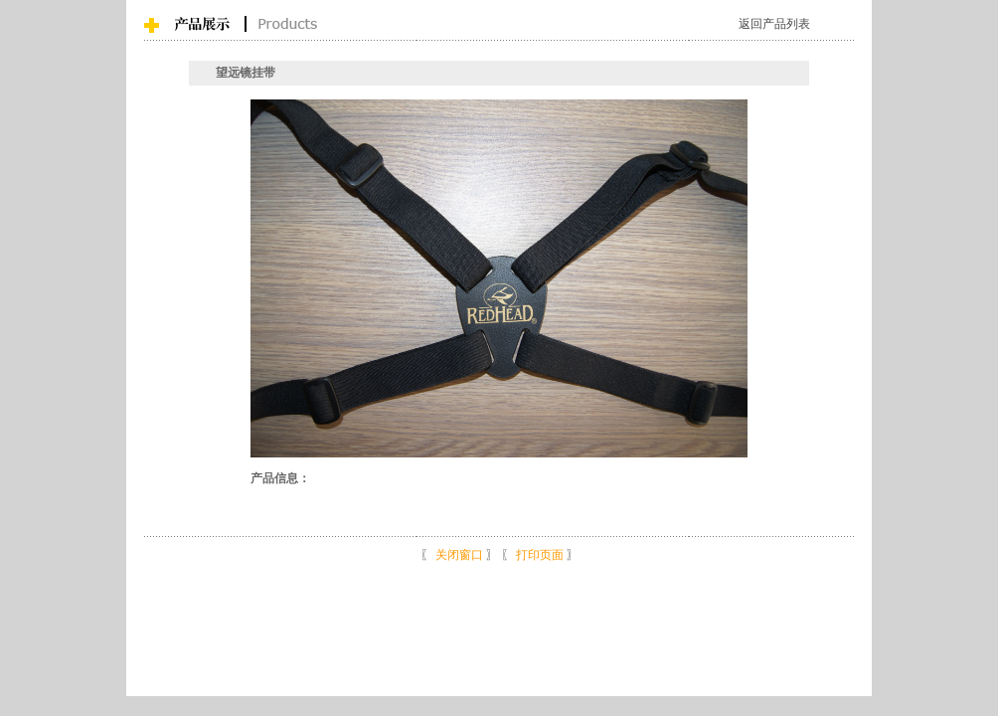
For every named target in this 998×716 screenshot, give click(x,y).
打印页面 (540, 555)
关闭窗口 (459, 555)
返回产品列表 (774, 24)
